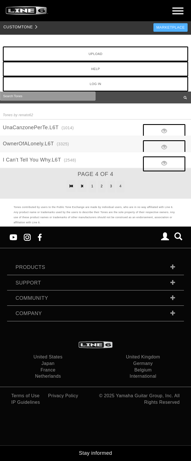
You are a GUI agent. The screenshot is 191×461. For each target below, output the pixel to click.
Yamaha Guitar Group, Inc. (144, 395)
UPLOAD (95, 54)
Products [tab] (30, 267)
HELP (95, 69)
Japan (48, 363)
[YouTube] (13, 237)
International (143, 376)
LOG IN (95, 84)
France (48, 369)
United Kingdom (143, 356)
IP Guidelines (25, 402)
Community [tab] (32, 298)
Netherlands (48, 376)
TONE (18, 27)
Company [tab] (29, 313)
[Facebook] (39, 237)
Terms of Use (25, 395)
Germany (143, 363)
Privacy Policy (63, 395)
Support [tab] (28, 283)
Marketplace (170, 27)
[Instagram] (27, 237)
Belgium (142, 369)
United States (48, 356)
